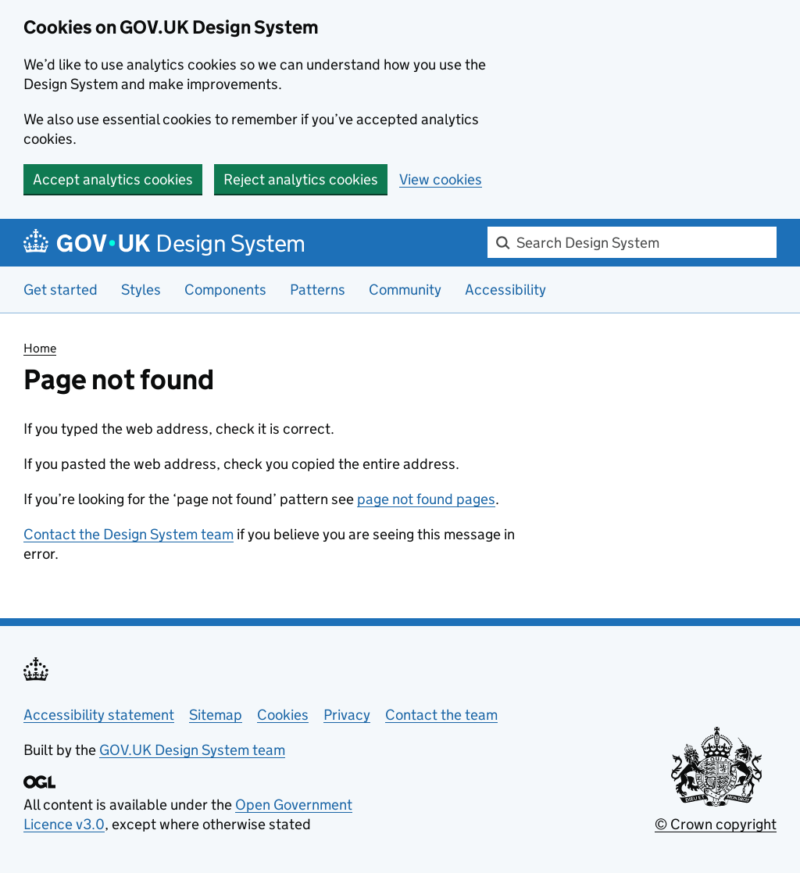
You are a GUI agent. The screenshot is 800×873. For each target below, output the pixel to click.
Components (225, 290)
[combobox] (632, 242)
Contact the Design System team (128, 534)
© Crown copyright (716, 824)
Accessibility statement (98, 715)
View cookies (440, 179)
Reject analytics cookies (300, 179)
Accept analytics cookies (113, 179)
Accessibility (505, 290)
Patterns (317, 290)
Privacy (346, 715)
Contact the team (441, 715)
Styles (141, 290)
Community (405, 290)
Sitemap (215, 715)
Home (39, 348)
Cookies (283, 715)
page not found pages (426, 499)
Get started (60, 290)
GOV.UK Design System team (192, 750)
